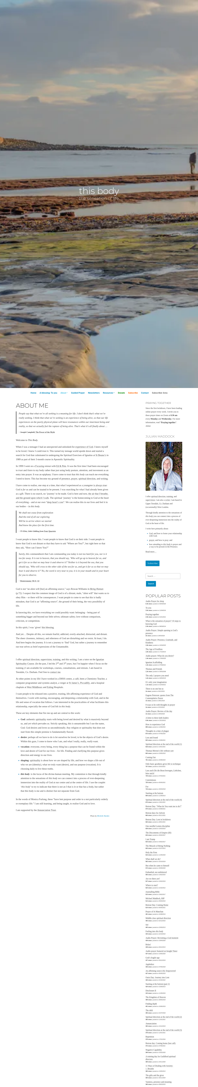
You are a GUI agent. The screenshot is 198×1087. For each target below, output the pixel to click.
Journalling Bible (153, 892)
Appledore (150, 964)
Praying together (152, 614)
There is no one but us (155, 689)
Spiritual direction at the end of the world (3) (164, 1030)
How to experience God (155, 724)
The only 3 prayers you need (157, 675)
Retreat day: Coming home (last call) (161, 1043)
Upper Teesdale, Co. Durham (157, 503)
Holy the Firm (151, 852)
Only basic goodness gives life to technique (163, 764)
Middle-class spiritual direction (158, 918)
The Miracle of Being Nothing (158, 846)
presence (65, 478)
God (151, 533)
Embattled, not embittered (156, 872)
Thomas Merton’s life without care (160, 751)
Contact (145, 393)
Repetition (150, 1037)
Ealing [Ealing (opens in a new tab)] (50, 687)
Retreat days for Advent (155, 813)
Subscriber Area (159, 393)
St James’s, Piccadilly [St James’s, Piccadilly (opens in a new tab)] (79, 683)
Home (33, 393)
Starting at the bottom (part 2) (158, 984)
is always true (100, 485)
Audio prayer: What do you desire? (160, 656)
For (147, 786)
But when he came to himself (157, 866)
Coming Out (151, 757)
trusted (43, 489)
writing (104, 478)
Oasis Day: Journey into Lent (157, 977)
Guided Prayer (78, 393)
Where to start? (152, 885)
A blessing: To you (48, 393)
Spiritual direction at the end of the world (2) (164, 1017)
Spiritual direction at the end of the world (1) (164, 744)
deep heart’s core (55, 502)
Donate (121, 393)
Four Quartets (50, 531)
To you (148, 608)
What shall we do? (153, 859)
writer (167, 500)
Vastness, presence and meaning (158, 1082)
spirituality (41, 719)
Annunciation (151, 1023)
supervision (46, 659)
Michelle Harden (103, 816)
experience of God (84, 446)
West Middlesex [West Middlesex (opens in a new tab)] (34, 687)
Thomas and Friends (154, 669)
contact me (55, 672)
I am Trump (150, 839)
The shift (149, 1010)
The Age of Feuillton (154, 649)
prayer (74, 478)
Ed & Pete (61, 466)
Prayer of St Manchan (154, 911)
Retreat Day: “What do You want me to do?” (164, 806)
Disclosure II (151, 990)
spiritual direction (86, 478)
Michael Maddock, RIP (155, 898)
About (63, 393)
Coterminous (151, 780)
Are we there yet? (153, 879)
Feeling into (154, 931)
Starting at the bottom (154, 793)
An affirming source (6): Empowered (161, 971)
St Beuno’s (101, 455)
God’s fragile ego (153, 958)
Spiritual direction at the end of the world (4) (164, 800)
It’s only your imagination (156, 682)
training (56, 659)
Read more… (151, 552)
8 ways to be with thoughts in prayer (160, 705)
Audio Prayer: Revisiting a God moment (162, 938)
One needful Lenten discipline (158, 826)
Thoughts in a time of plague (157, 731)
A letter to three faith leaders (157, 718)
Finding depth (151, 1004)
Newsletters (94, 393)
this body (99, 190)
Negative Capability (154, 1050)
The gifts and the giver (155, 1075)
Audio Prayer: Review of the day (159, 711)
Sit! (147, 925)
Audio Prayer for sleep (155, 601)
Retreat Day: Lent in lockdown (158, 819)
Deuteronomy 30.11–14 (29, 581)
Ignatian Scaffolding (154, 662)
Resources (108, 393)
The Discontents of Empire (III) (158, 833)
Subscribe (133, 393)
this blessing (48, 627)
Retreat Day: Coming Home (157, 905)
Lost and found (152, 737)
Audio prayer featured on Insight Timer (161, 951)
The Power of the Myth (45, 432)
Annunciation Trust (46, 810)
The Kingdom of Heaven (156, 997)
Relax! (148, 944)
